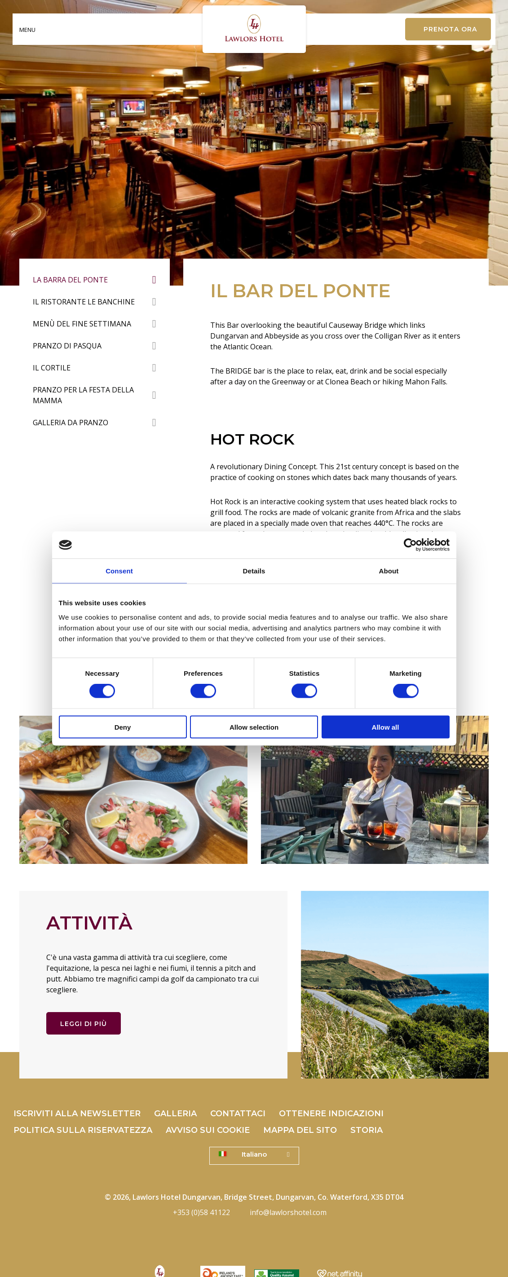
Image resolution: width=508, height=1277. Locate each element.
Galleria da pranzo (70, 422)
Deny (123, 727)
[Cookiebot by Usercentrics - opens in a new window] (410, 545)
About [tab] (389, 571)
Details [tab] (254, 571)
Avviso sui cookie (208, 1130)
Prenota (450, 29)
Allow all (385, 727)
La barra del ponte (70, 280)
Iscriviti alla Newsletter (77, 1113)
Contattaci (237, 1113)
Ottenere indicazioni (331, 1113)
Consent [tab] (119, 571)
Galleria (175, 1113)
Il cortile (52, 368)
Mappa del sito (300, 1130)
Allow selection (254, 727)
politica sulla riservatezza (82, 1130)
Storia (366, 1130)
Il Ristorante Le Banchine (84, 302)
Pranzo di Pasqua (67, 346)
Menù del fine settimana (82, 324)
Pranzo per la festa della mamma (83, 395)
